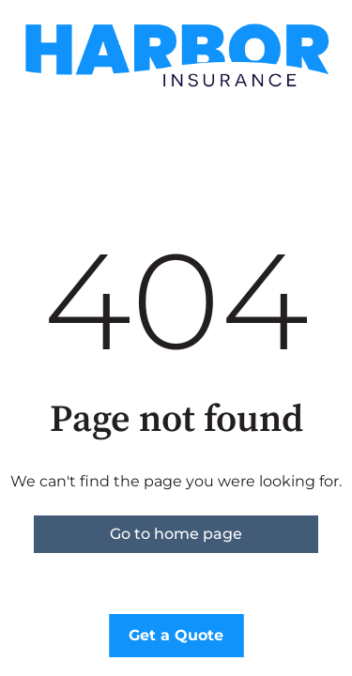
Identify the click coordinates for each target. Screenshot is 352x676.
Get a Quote (176, 635)
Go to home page (176, 534)
